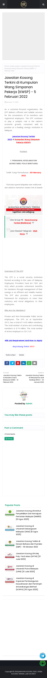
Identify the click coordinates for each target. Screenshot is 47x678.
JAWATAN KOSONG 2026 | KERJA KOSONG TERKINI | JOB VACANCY (26, 672)
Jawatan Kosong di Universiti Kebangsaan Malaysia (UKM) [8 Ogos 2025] (27, 530)
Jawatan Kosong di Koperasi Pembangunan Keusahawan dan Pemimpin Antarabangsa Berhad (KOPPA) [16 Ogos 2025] (29, 584)
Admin (28, 403)
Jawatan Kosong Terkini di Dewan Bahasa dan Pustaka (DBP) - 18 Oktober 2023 (29, 544)
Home (7, 66)
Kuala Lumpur (15, 66)
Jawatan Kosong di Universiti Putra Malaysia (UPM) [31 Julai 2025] (27, 569)
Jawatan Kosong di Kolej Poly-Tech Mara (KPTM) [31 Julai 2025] (28, 556)
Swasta (21, 355)
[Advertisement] (23, 36)
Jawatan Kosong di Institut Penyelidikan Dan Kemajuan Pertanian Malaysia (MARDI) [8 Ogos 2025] (28, 515)
